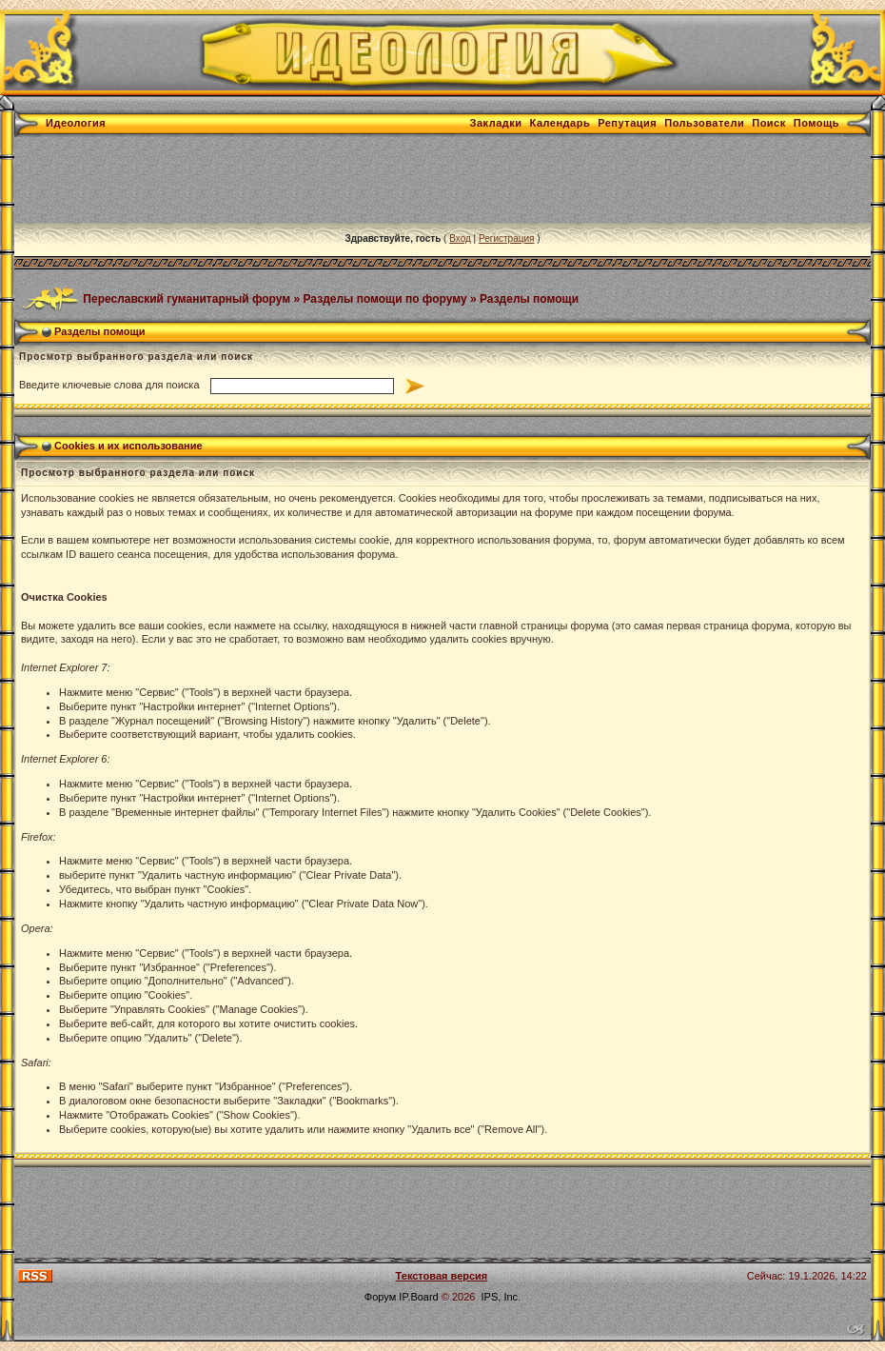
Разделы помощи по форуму (385, 298)
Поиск (769, 123)
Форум (380, 1296)
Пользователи (704, 123)
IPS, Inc (500, 1296)
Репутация (627, 123)
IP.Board (418, 1296)
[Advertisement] (360, 180)
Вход (460, 238)
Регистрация (506, 238)
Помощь (816, 123)
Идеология (76, 123)
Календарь (560, 123)
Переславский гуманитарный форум (186, 298)
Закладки (496, 123)
